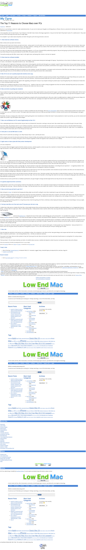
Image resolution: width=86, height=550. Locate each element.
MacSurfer (2, 424)
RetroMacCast (3, 435)
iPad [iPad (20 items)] (19, 341)
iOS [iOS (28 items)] (15, 341)
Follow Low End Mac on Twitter (43, 277)
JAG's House (3, 444)
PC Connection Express (5, 457)
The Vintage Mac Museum (6, 437)
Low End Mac (29, 311)
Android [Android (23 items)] (10, 338)
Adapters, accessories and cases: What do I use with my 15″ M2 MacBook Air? (17, 321)
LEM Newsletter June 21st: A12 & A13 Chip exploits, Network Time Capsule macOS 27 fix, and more (16, 315)
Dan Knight (9, 30)
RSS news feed (31, 244)
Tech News (28, 331)
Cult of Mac (3, 425)
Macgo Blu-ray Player (5, 458)
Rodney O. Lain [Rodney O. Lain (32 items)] (21, 347)
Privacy (48, 261)
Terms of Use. (78, 275)
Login (52, 293)
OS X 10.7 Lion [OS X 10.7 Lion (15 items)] (34, 345)
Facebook (6, 244)
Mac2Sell (2, 441)
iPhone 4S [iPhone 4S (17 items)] (28, 341)
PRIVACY (3, 275)
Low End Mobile (30, 332)
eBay (10, 192)
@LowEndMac (42, 15)
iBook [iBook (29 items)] (52, 338)
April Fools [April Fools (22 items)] (18, 338)
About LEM (35, 261)
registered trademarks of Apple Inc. (70, 267)
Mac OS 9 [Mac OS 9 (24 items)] (12, 343)
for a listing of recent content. (20, 257)
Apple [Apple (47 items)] (14, 338)
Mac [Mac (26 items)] (39, 341)
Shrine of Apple (3, 427)
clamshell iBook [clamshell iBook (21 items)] (25, 338)
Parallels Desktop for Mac (6, 460)
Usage (44, 261)
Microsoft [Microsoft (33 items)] (14, 345)
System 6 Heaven (4, 445)
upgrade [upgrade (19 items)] (38, 347)
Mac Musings (32, 312)
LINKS (2, 271)
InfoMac (2, 431)
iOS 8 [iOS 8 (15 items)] (17, 341)
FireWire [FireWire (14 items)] (46, 338)
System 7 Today (3, 446)
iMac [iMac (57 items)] (10, 341)
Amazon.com (3, 454)
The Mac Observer (4, 432)
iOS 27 (12, 327)
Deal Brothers (3, 438)
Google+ (19, 244)
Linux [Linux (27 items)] (35, 341)
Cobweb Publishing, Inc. (31, 266)
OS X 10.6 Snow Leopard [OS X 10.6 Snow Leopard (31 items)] (24, 345)
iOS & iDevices (32, 324)
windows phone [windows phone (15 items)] (50, 347)
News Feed (39, 293)
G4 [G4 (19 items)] (50, 338)
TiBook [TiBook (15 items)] (35, 347)
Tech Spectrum (32, 315)
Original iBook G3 (14, 250)
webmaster (14, 270)
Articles (18, 15)
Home (2, 15)
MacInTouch (3, 428)
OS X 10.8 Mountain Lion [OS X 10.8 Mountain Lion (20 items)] (42, 345)
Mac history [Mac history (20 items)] (51, 341)
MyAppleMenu (3, 430)
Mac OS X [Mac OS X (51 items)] (18, 343)
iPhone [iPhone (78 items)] (23, 341)
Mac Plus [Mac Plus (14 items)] (52, 343)
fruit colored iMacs (52, 110)
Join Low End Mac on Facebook (43, 279)
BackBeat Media (20, 471)
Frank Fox (2, 26)
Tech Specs (12, 15)
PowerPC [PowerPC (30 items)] (10, 347)
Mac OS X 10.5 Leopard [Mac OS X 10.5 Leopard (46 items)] (43, 343)
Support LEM (47, 293)
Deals (7, 15)
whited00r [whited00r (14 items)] (42, 347)
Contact (52, 261)
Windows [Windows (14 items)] (45, 347)
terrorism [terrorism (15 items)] (32, 347)
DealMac (2, 439)
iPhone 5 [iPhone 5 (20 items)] (32, 341)
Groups (24, 15)
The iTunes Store (4, 455)
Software (29, 15)
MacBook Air (22, 216)
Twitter (14, 244)
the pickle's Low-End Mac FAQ (7, 448)
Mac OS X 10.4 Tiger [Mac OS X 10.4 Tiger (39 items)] (28, 343)
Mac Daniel (31, 322)
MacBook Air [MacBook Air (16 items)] (46, 341)
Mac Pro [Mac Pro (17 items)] (9, 345)
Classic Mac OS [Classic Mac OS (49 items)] (34, 338)
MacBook (6, 217)
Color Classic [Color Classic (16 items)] (42, 338)
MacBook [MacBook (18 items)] (42, 341)
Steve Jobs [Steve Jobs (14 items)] (28, 347)
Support (35, 15)
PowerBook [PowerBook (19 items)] (50, 345)
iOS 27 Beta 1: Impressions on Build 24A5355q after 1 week (16, 325)
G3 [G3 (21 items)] (48, 338)
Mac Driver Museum (4, 442)
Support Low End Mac (8, 251)
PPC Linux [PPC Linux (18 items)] (15, 347)
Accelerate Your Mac (5, 434)
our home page (9, 257)
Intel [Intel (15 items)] (13, 341)
